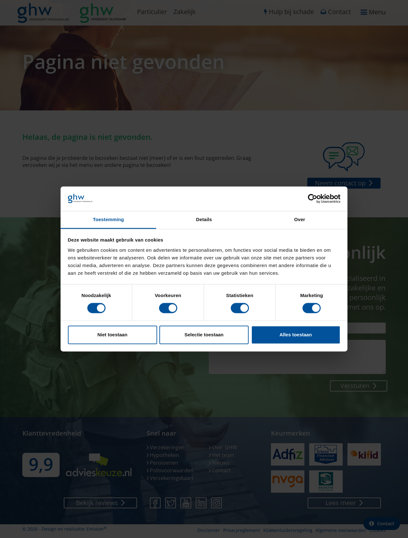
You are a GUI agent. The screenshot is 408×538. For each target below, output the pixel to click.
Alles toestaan (296, 334)
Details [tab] (204, 219)
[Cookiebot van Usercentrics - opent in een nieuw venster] (312, 199)
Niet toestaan (112, 334)
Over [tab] (299, 219)
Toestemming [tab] (108, 219)
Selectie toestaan (204, 334)
